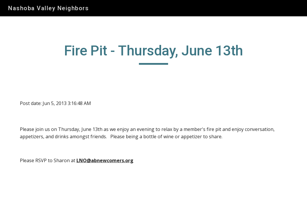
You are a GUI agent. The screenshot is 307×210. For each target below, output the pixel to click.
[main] (153, 53)
